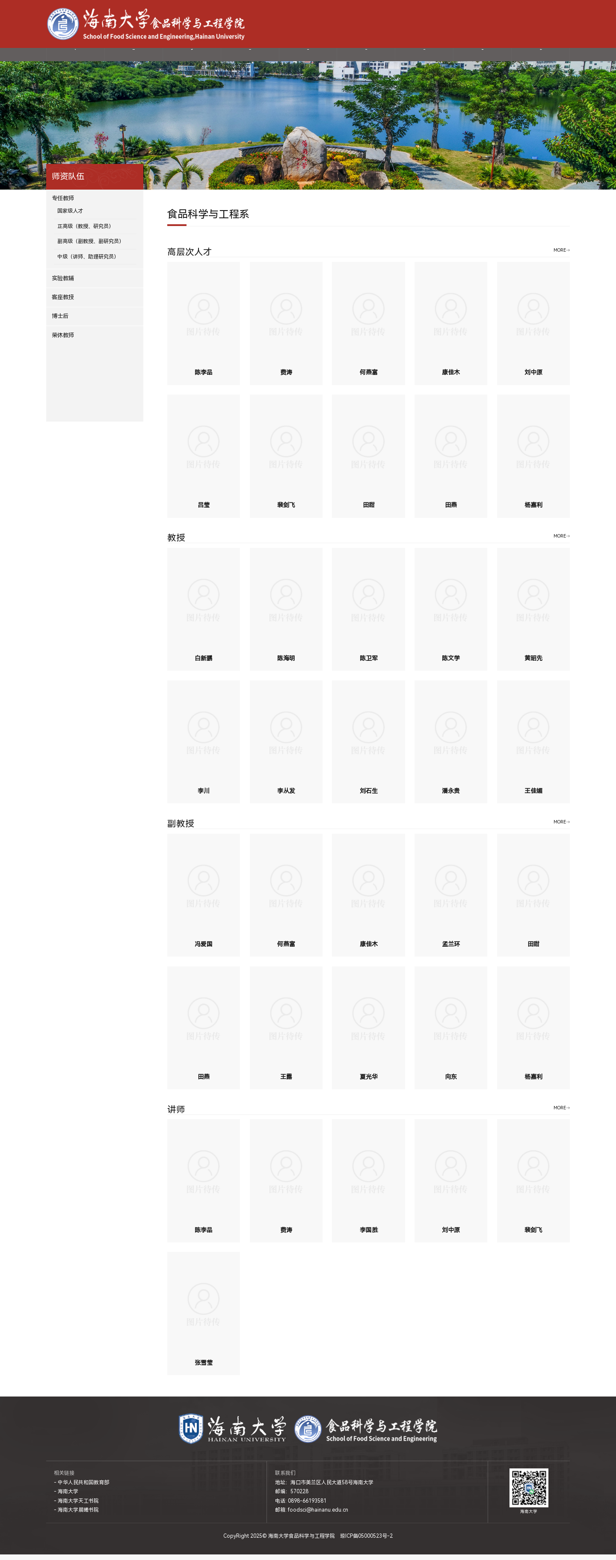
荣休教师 (63, 340)
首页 (75, 56)
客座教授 (63, 302)
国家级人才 (70, 217)
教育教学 (366, 56)
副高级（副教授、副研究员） (90, 247)
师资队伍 (192, 56)
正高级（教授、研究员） (85, 232)
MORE (560, 255)
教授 (176, 543)
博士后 (60, 321)
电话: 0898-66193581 (300, 1506)
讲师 (176, 1115)
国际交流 (483, 56)
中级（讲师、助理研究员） (88, 262)
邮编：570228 (291, 1497)
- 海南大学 (66, 1497)
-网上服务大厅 (540, 23)
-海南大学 (509, 23)
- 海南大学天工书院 (76, 1506)
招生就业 (424, 56)
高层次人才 (189, 257)
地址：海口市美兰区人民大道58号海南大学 (324, 1488)
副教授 (180, 829)
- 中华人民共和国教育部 (81, 1488)
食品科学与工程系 (208, 220)
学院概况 (133, 56)
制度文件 (541, 56)
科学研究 (250, 56)
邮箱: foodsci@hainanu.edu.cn (311, 1515)
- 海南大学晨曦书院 (76, 1515)
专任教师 (63, 204)
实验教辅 (63, 283)
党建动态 (308, 56)
